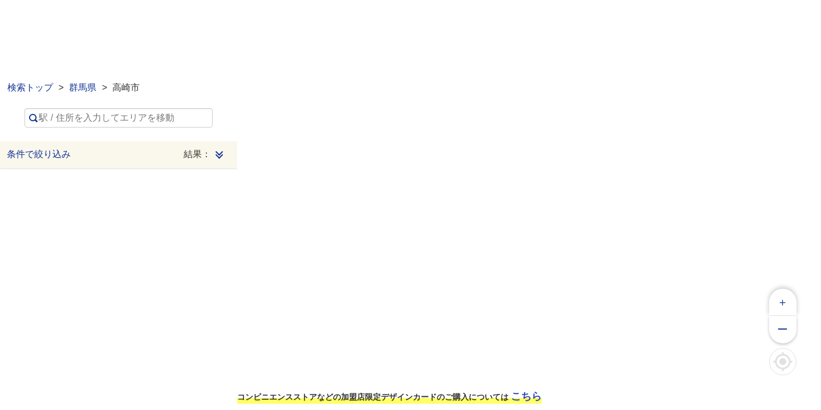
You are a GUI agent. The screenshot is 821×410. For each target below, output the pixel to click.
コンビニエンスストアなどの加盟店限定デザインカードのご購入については (389, 396)
